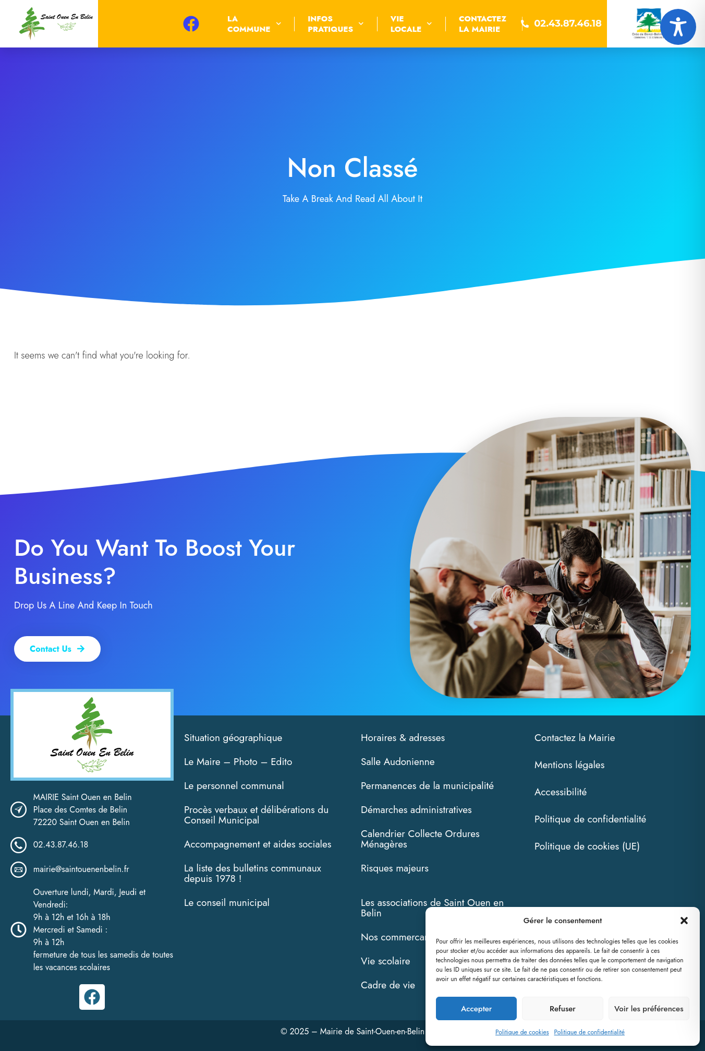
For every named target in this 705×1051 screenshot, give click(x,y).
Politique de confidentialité (589, 1032)
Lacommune (254, 24)
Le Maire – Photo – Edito (238, 762)
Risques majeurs (395, 868)
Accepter (476, 1008)
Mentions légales (569, 765)
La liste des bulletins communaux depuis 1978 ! (252, 873)
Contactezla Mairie (482, 24)
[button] (684, 920)
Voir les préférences (648, 1008)
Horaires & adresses (403, 738)
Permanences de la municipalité (427, 786)
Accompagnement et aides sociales (257, 844)
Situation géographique (233, 738)
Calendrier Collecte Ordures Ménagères (420, 839)
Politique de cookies (522, 1032)
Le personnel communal (234, 786)
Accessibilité (560, 792)
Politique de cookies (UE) (587, 846)
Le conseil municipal (227, 902)
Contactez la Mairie (574, 738)
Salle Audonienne (398, 762)
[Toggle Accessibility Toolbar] (678, 27)
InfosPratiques (336, 24)
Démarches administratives (416, 810)
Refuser (563, 1008)
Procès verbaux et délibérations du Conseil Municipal (256, 815)
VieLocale (411, 24)
